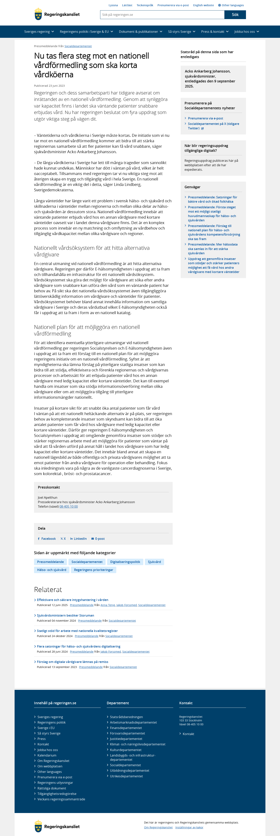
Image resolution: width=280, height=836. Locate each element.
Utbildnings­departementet (129, 770)
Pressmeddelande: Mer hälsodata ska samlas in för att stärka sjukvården (213, 248)
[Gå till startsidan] (57, 14)
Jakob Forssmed (126, 605)
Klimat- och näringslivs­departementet (137, 744)
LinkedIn (80, 538)
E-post (100, 538)
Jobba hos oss (48, 750)
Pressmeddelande (50, 562)
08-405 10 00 (69, 506)
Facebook (48, 538)
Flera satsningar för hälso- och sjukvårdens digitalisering (78, 646)
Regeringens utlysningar (55, 782)
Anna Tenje (108, 605)
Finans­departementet (126, 728)
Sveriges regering (50, 717)
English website (203, 5)
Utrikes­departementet (126, 776)
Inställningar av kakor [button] (189, 827)
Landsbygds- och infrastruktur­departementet (132, 757)
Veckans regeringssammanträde (61, 799)
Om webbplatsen (50, 766)
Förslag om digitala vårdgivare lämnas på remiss (72, 662)
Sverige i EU (46, 728)
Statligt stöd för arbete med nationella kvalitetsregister (77, 631)
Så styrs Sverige (49, 733)
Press (42, 739)
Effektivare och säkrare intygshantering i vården (72, 600)
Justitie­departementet (126, 739)
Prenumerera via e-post (173, 5)
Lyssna (113, 5)
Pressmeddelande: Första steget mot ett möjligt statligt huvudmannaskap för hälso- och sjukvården (212, 213)
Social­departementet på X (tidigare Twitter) (213, 126)
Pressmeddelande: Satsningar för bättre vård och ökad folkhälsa (212, 199)
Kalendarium (47, 755)
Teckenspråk (145, 5)
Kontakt (43, 744)
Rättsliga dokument (52, 788)
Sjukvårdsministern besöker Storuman (65, 615)
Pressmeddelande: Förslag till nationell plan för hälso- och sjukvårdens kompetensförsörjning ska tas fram (214, 232)
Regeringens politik (52, 722)
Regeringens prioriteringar (93, 570)
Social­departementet (125, 765)
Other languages (231, 5)
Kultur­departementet (126, 750)
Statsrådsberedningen (126, 717)
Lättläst (127, 5)
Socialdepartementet (78, 46)
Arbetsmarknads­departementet (133, 722)
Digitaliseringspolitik (125, 562)
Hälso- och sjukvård (51, 570)
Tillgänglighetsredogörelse (57, 794)
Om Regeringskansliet (53, 761)
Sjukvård (154, 562)
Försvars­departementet (127, 733)
